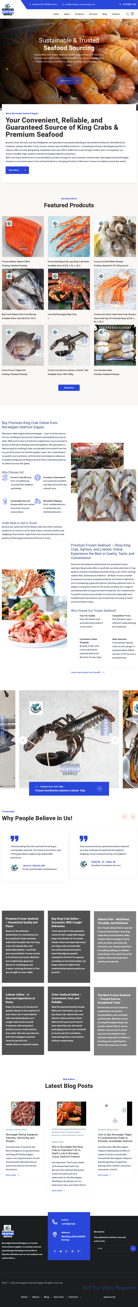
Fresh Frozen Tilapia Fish (14, 372)
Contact (116, 14)
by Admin (10, 1132)
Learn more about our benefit (87, 672)
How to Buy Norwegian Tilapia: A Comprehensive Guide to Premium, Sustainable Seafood (115, 1140)
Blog (105, 14)
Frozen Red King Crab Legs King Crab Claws (68, 264)
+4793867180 (129, 4)
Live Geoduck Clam (103, 372)
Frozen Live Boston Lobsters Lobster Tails (68, 372)
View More (17, 170)
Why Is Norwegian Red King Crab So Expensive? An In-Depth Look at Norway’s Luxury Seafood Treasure (67, 1154)
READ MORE (12, 1177)
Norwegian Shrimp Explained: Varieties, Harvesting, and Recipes (22, 1140)
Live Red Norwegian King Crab (62, 316)
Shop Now (69, 388)
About (67, 14)
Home (56, 14)
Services (93, 14)
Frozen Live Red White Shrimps (108, 264)
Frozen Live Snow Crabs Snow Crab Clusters (115, 316)
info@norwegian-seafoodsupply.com (80, 4)
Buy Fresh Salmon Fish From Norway (19, 316)
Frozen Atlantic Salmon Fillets (16, 264)
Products (79, 14)
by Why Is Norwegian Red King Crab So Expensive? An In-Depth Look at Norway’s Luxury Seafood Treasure (69, 1135)
